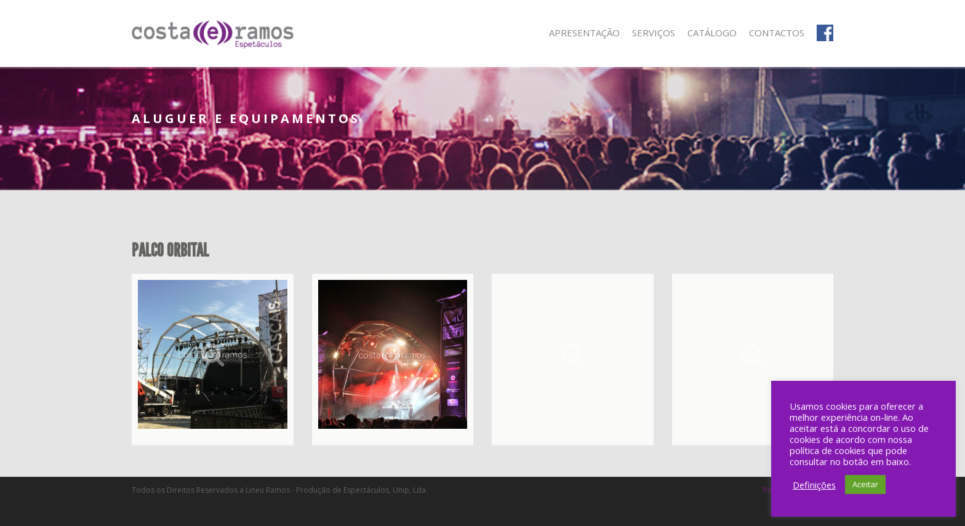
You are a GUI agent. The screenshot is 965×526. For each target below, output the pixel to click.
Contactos (776, 32)
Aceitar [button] (865, 484)
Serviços (653, 32)
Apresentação (584, 32)
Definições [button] (814, 484)
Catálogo (712, 32)
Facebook (825, 33)
